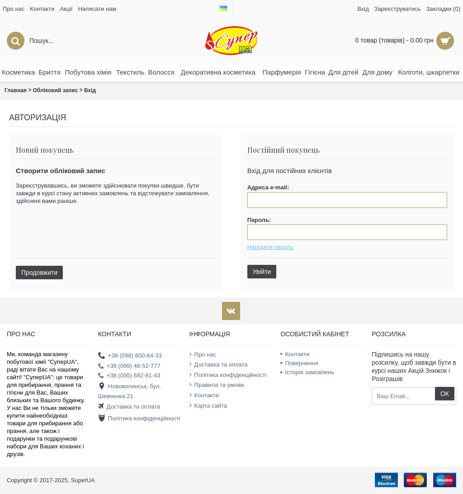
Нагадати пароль (270, 247)
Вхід (90, 90)
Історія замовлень (307, 372)
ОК (444, 393)
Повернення (299, 363)
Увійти (262, 271)
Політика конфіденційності (139, 419)
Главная (16, 90)
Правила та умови (216, 384)
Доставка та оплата (129, 407)
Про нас (202, 354)
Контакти (204, 395)
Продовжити (39, 272)
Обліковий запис (55, 90)
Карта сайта (208, 405)
